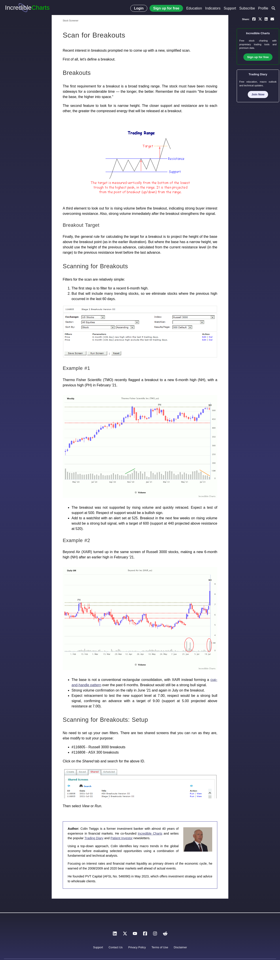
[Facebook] (145, 935)
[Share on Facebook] (254, 18)
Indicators (212, 8)
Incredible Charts (150, 833)
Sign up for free (166, 8)
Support (230, 8)
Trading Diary (93, 838)
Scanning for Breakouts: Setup (105, 719)
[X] (125, 935)
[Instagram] (155, 935)
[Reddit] (165, 935)
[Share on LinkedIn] (266, 18)
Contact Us (116, 947)
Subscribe (247, 8)
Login (139, 8)
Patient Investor (121, 838)
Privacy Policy (137, 947)
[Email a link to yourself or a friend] (272, 18)
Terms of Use (159, 947)
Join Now (258, 94)
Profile (263, 8)
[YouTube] (134, 935)
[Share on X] (260, 18)
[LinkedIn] (114, 935)
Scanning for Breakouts (95, 266)
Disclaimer (180, 947)
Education (194, 8)
